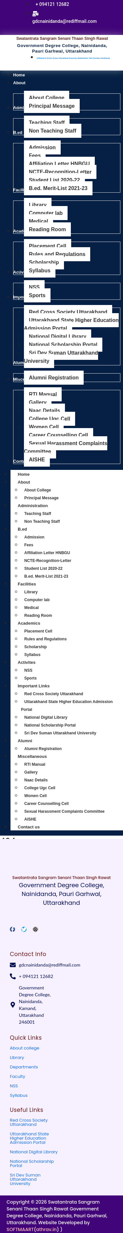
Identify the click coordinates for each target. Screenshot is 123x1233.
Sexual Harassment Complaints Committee (64, 811)
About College (37, 490)
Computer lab (37, 600)
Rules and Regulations (45, 639)
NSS (28, 670)
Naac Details (36, 780)
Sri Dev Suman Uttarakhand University (60, 733)
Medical (31, 607)
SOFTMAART (20, 1229)
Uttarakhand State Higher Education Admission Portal (29, 1138)
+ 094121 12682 (52, 4)
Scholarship (35, 647)
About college (24, 1048)
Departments (24, 1067)
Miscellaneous (39, 756)
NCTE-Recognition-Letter (47, 560)
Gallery (31, 772)
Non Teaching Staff (42, 521)
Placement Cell (38, 631)
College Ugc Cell (39, 788)
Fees (28, 545)
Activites (34, 662)
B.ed (29, 529)
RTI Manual (34, 764)
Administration (40, 506)
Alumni (32, 741)
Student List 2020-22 (43, 568)
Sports (30, 678)
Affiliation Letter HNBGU (47, 553)
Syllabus (32, 654)
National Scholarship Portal (50, 725)
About (31, 482)
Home (24, 474)
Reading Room (38, 615)
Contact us (29, 827)
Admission (34, 537)
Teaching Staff (37, 513)
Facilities (34, 584)
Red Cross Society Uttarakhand (53, 694)
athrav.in (46, 1229)
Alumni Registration (43, 748)
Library (31, 592)
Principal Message (41, 498)
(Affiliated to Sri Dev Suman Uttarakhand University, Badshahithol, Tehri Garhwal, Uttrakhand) (73, 58)
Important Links (41, 686)
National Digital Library (45, 717)
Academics (36, 623)
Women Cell (35, 795)
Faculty (17, 1076)
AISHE (30, 819)
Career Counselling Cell (46, 803)
